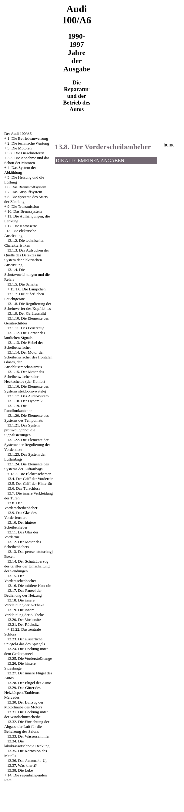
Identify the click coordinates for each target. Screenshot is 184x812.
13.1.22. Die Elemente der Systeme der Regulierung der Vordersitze (27, 444)
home (169, 144)
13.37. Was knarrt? (22, 765)
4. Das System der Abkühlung (20, 170)
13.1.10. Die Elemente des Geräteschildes (26, 320)
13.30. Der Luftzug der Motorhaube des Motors (23, 704)
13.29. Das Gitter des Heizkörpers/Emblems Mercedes (22, 692)
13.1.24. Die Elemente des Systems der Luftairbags (26, 466)
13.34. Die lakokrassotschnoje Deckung (26, 743)
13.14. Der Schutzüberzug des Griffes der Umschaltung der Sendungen (27, 566)
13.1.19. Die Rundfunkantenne (18, 408)
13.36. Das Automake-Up (27, 760)
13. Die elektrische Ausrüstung (20, 233)
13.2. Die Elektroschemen (30, 473)
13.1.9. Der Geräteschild (26, 313)
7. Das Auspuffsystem (25, 192)
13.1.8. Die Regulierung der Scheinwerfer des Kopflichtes (27, 306)
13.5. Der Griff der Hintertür (29, 483)
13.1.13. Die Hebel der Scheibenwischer (23, 345)
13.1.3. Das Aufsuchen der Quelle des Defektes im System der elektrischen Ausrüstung (26, 257)
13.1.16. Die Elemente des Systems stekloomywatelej (26, 388)
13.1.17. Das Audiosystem (28, 396)
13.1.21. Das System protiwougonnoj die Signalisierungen (22, 430)
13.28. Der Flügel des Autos (29, 682)
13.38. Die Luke (20, 770)
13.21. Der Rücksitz (23, 624)
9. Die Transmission (23, 206)
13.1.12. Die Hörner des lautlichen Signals (24, 335)
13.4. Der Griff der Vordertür (30, 478)
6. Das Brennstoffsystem (27, 187)
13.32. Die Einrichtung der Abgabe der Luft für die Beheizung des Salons (26, 726)
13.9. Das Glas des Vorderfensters (20, 515)
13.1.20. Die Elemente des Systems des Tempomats (26, 418)
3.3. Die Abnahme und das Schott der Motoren (26, 160)
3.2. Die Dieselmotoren (26, 153)
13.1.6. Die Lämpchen (27, 289)
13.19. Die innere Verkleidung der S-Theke (24, 612)
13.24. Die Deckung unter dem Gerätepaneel (26, 651)
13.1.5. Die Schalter (23, 284)
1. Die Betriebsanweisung (28, 138)
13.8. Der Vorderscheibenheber (21, 505)
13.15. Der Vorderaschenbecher (20, 578)
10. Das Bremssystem (25, 211)
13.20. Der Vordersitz (24, 619)
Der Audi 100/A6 (18, 133)
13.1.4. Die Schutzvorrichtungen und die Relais (27, 274)
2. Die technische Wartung (28, 143)
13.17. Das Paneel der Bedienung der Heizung (23, 593)
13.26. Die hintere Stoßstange (20, 665)
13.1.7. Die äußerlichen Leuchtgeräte (24, 296)
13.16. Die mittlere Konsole (29, 585)
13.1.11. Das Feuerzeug (26, 328)
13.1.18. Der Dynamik (25, 401)
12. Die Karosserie (22, 226)
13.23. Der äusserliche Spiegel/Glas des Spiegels (24, 641)
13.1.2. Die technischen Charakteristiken (24, 243)
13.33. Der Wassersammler (28, 736)
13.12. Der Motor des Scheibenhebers (22, 544)
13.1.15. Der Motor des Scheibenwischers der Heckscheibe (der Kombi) (24, 376)
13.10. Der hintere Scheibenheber (20, 524)
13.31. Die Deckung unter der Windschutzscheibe (26, 714)
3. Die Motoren (20, 148)
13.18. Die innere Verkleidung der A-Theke (24, 602)
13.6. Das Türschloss (23, 488)
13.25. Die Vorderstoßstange (29, 658)
